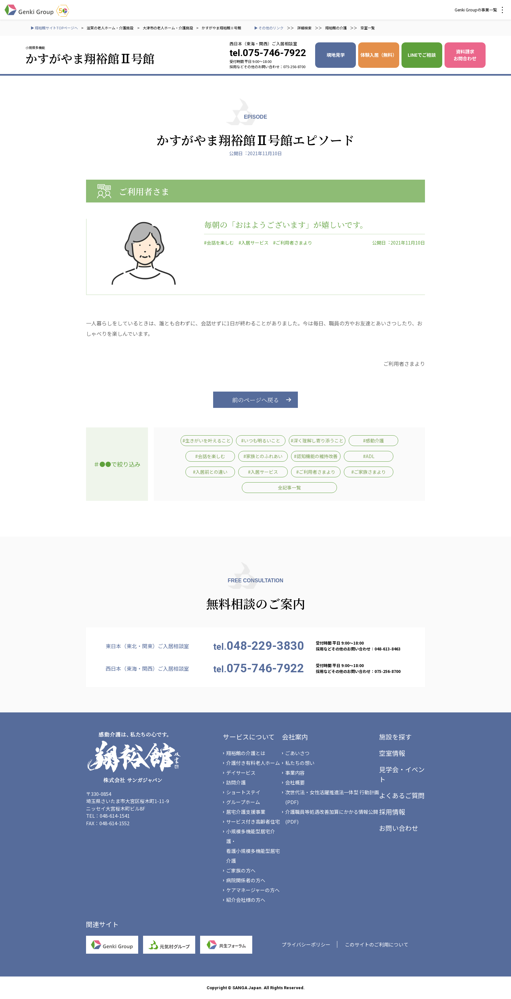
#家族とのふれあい (263, 456)
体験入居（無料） (378, 55)
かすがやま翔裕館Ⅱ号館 (221, 27)
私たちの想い (299, 762)
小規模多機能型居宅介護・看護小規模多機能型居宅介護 (253, 846)
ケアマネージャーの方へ (253, 890)
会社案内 (295, 736)
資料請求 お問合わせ (465, 55)
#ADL (368, 456)
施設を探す (395, 736)
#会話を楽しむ (219, 242)
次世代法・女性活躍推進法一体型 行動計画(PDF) (332, 797)
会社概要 (295, 782)
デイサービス (241, 772)
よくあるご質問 (402, 795)
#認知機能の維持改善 (316, 456)
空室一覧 (367, 27)
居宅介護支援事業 (245, 811)
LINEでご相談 (422, 55)
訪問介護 (236, 782)
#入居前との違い (210, 472)
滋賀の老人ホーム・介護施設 (110, 27)
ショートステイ (243, 792)
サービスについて (249, 736)
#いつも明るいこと (260, 440)
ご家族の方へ (241, 870)
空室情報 (392, 753)
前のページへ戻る (255, 399)
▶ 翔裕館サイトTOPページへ (54, 27)
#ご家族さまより (368, 472)
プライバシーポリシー (306, 944)
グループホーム (243, 801)
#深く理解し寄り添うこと (317, 440)
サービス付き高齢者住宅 (253, 821)
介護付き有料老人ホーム (253, 762)
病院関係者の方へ (245, 880)
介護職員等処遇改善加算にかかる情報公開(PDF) (331, 816)
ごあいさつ (297, 753)
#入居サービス (254, 242)
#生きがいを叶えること (206, 440)
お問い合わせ (398, 828)
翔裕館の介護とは (245, 753)
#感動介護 (373, 440)
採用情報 (392, 811)
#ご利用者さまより (292, 242)
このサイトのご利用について (376, 944)
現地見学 (336, 55)
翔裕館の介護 (336, 27)
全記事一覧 (289, 487)
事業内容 (295, 772)
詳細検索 (304, 27)
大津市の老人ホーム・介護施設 (168, 27)
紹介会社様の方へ (245, 899)
